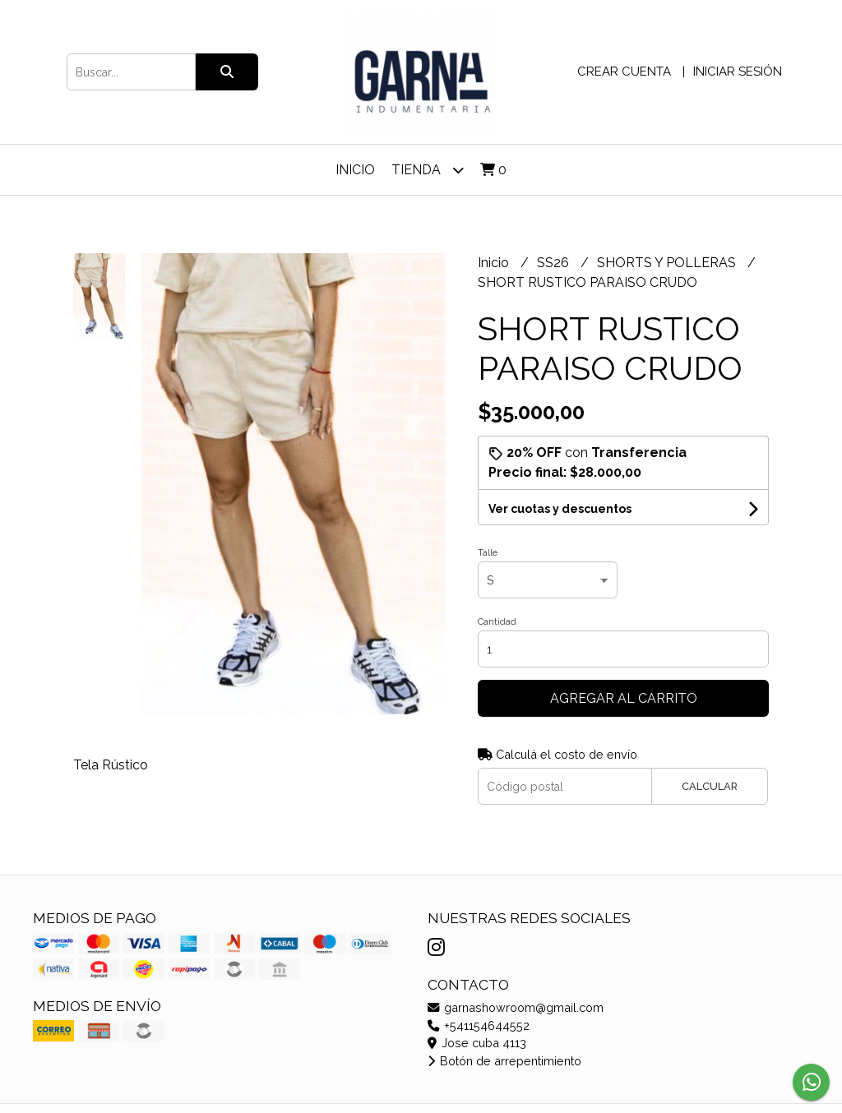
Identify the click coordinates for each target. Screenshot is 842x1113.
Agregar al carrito (623, 698)
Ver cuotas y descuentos (560, 508)
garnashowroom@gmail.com (516, 1007)
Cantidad (497, 622)
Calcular (710, 786)
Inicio (355, 170)
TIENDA (427, 170)
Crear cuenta (624, 71)
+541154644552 (479, 1025)
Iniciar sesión (737, 71)
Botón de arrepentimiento (504, 1061)
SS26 (554, 262)
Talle (487, 552)
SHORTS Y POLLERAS (668, 262)
